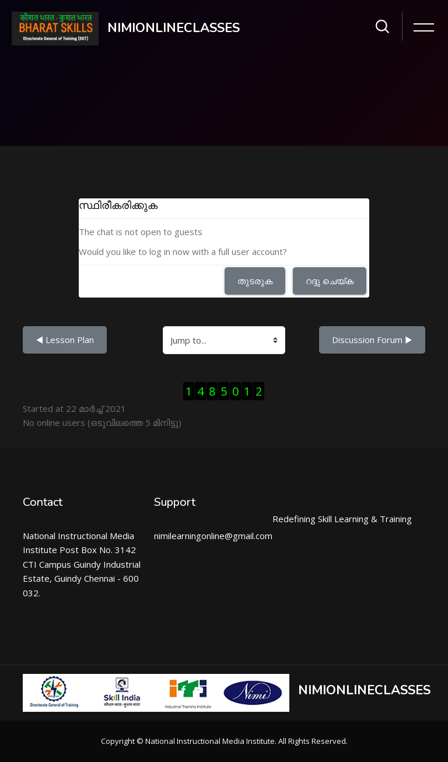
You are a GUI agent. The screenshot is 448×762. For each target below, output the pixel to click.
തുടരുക (254, 280)
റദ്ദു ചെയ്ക (330, 280)
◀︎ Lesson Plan (65, 339)
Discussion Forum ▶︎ (372, 339)
